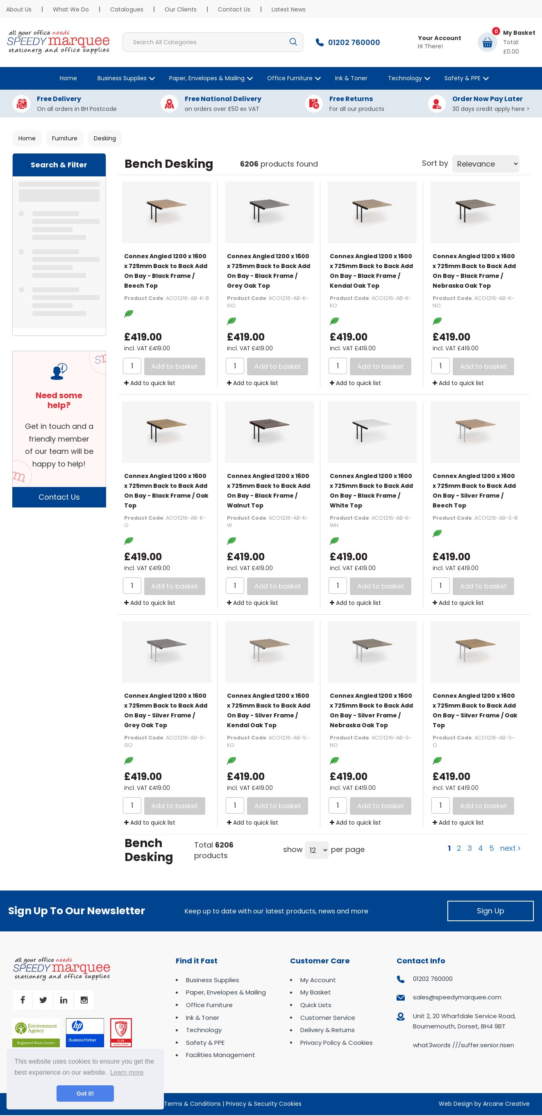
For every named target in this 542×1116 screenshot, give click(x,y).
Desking (105, 138)
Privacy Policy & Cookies (336, 1042)
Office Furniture (290, 78)
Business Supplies (122, 78)
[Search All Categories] (212, 42)
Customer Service (327, 1017)
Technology (405, 78)
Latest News (289, 9)
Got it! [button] (85, 1093)
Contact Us (234, 9)
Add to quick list (149, 383)
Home (68, 78)
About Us (19, 9)
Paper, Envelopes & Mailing (207, 78)
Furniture (64, 138)
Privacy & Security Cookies (264, 1104)
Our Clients (181, 9)
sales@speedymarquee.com (457, 997)
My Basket (315, 992)
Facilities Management (220, 1055)
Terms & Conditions (192, 1104)
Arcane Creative (506, 1104)
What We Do (71, 9)
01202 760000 (433, 978)
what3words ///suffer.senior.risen (463, 1045)
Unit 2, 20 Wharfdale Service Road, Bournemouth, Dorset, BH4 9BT (464, 1021)
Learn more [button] (127, 1072)
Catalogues (126, 9)
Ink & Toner (351, 78)
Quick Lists (315, 1005)
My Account (318, 980)
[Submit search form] (293, 42)
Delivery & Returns (327, 1030)
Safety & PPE (462, 78)
